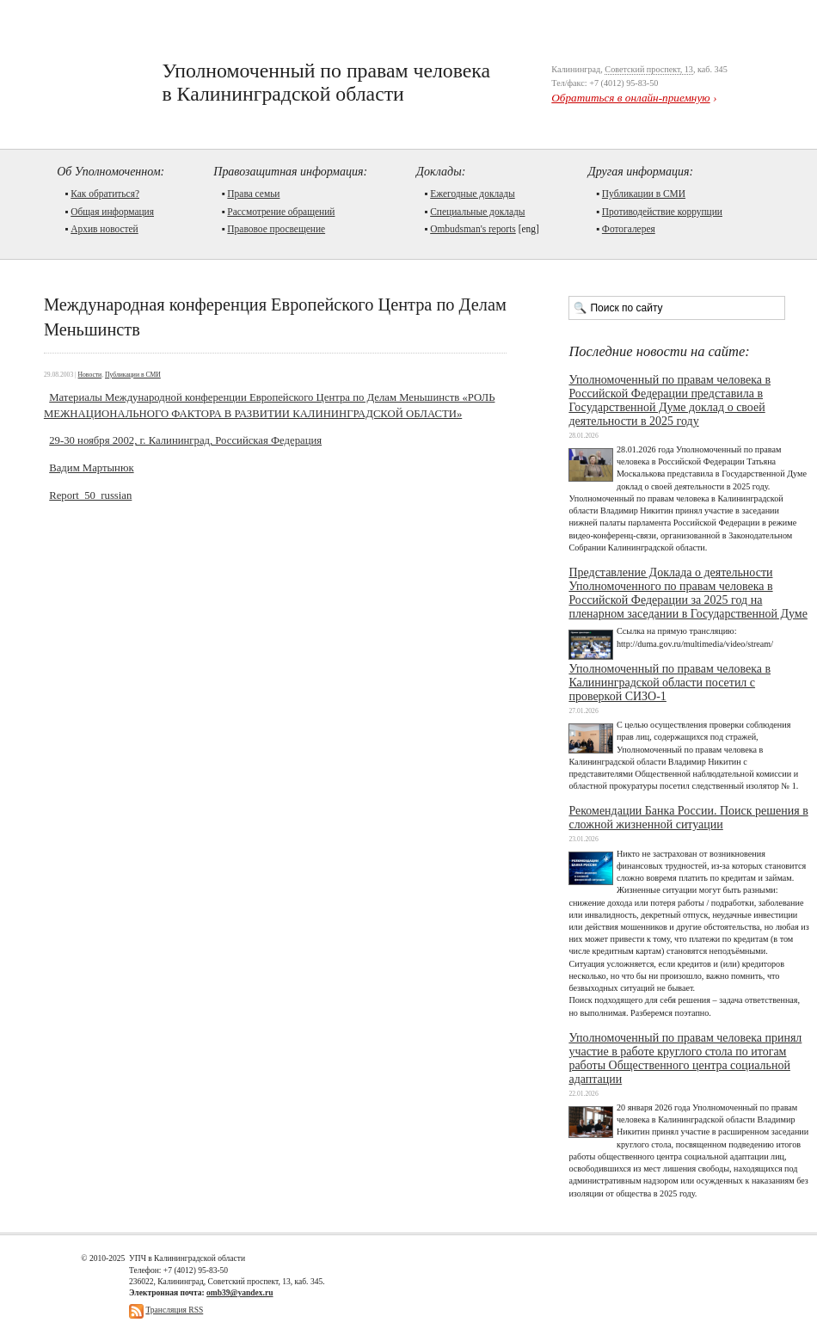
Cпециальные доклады (477, 211)
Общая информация (112, 211)
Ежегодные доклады (472, 193)
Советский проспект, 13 (649, 69)
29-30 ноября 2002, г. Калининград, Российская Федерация (185, 440)
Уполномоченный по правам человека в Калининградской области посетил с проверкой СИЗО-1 (669, 682)
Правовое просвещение (276, 229)
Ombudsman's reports (473, 229)
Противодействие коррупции (662, 211)
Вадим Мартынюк (91, 468)
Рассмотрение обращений (281, 211)
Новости (90, 374)
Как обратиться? (105, 193)
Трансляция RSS (174, 1309)
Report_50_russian (90, 495)
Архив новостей (104, 229)
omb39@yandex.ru (239, 1292)
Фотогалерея (628, 229)
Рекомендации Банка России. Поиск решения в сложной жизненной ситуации (688, 817)
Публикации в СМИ (643, 193)
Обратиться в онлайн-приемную (630, 97)
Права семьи (253, 193)
